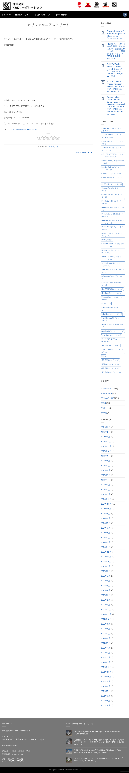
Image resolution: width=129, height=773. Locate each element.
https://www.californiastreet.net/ (24, 129)
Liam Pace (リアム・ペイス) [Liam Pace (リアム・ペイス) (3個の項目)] (111, 293)
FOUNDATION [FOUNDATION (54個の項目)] (106, 240)
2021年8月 (105, 686)
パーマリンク (54, 147)
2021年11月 (106, 672)
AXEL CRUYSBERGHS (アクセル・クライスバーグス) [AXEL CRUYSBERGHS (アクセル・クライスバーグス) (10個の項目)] (112, 155)
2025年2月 (105, 489)
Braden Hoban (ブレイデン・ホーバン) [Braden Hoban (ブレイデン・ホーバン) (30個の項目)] (112, 162)
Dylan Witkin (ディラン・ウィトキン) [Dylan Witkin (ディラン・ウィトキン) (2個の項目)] (112, 228)
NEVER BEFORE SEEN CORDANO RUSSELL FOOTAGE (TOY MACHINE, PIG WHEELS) (116, 86)
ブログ (50, 15)
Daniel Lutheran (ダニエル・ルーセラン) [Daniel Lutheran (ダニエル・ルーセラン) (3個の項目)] (112, 215)
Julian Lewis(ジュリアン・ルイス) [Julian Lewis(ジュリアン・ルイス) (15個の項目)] (112, 277)
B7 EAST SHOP (84, 152)
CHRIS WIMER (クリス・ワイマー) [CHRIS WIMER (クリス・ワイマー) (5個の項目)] (112, 179)
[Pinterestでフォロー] (22, 760)
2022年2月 (105, 657)
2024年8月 (105, 518)
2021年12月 (106, 667)
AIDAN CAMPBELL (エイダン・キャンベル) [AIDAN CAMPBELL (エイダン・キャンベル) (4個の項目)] (111, 136)
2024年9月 (105, 513)
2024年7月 (105, 523)
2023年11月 (106, 556)
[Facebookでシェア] (39, 138)
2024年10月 (106, 508)
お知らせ (105, 408)
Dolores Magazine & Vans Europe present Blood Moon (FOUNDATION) (116, 34)
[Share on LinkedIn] (57, 138)
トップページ (7, 15)
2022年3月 (105, 652)
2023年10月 (106, 561)
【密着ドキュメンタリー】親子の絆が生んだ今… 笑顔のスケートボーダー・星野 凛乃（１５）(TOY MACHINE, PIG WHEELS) (116, 51)
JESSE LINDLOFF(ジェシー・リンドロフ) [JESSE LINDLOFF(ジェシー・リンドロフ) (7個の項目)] (112, 271)
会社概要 (18, 15)
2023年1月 (105, 604)
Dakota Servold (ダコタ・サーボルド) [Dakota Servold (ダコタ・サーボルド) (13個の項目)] (112, 202)
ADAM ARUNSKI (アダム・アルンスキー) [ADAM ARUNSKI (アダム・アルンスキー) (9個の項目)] (112, 129)
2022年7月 (105, 633)
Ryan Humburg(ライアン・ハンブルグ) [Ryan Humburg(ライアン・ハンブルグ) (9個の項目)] (112, 319)
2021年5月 (105, 700)
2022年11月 (106, 614)
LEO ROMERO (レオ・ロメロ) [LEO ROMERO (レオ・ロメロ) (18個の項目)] (112, 289)
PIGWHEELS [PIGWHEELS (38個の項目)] (106, 304)
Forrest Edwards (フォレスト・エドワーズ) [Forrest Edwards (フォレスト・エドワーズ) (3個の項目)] (112, 234)
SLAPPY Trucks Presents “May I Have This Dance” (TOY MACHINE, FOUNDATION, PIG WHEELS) (116, 70)
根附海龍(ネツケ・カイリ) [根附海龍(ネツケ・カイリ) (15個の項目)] (110, 368)
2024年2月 (105, 542)
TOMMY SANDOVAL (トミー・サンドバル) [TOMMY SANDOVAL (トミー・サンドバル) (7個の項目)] (112, 340)
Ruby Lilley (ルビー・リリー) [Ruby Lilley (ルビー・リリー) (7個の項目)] (111, 314)
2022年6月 (105, 638)
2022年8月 (105, 628)
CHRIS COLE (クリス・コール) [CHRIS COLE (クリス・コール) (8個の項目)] (112, 174)
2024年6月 (105, 528)
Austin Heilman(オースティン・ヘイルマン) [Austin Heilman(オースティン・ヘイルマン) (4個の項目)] (111, 149)
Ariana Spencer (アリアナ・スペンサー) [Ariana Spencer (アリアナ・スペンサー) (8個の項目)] (112, 142)
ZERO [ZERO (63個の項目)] (103, 356)
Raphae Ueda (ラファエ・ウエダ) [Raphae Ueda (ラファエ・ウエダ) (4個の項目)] (112, 308)
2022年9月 (105, 624)
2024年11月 (106, 504)
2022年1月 (105, 662)
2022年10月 (106, 619)
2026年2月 (105, 432)
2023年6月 (105, 580)
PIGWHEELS (106, 393)
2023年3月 (105, 595)
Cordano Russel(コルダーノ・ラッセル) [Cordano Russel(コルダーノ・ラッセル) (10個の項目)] (112, 189)
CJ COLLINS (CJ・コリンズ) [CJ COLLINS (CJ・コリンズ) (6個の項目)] (111, 184)
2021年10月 (106, 676)
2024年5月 (105, 532)
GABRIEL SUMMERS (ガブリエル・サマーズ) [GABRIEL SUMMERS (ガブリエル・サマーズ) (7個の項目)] (112, 245)
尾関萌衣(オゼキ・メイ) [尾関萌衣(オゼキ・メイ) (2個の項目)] (110, 364)
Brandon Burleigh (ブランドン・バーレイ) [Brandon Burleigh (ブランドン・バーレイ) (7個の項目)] (111, 168)
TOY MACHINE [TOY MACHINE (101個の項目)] (107, 346)
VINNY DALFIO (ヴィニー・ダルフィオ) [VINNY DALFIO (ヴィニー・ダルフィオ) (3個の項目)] (112, 351)
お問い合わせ (61, 15)
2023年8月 (105, 571)
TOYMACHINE (107, 398)
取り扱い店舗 (40, 15)
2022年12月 (106, 609)
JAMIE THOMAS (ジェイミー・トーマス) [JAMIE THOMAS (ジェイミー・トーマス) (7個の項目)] (111, 258)
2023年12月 (106, 552)
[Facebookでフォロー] (4, 760)
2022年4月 (105, 648)
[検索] (125, 15)
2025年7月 (105, 465)
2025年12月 (106, 441)
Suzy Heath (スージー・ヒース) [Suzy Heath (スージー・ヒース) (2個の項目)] (112, 331)
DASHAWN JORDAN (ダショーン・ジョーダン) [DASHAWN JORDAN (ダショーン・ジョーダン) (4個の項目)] (112, 221)
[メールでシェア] (48, 138)
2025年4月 (105, 480)
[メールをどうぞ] (18, 760)
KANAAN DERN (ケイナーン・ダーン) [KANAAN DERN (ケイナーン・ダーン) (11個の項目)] (112, 283)
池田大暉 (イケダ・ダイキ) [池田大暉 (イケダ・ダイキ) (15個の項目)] (111, 372)
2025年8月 (105, 460)
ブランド (28, 15)
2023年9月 (105, 566)
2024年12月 (106, 499)
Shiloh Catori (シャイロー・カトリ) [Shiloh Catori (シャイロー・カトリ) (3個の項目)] (112, 326)
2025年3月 (105, 484)
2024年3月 (105, 537)
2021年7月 (105, 691)
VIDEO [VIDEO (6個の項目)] (117, 346)
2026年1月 (105, 436)
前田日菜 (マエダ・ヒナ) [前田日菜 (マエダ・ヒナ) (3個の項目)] (110, 360)
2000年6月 (105, 705)
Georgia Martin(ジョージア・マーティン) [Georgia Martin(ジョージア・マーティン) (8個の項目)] (112, 251)
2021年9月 (105, 681)
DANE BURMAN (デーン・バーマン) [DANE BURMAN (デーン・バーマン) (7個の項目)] (112, 208)
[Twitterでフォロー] (13, 760)
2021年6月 (105, 696)
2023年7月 (105, 576)
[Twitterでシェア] (44, 138)
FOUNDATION (107, 388)
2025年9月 (105, 456)
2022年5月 (105, 643)
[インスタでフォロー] (9, 760)
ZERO (103, 403)
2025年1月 (105, 494)
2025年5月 (105, 475)
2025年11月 (106, 446)
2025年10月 (106, 451)
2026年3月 (105, 427)
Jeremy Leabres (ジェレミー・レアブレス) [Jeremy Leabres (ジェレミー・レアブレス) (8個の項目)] (112, 264)
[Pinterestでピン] (53, 138)
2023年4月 (105, 590)
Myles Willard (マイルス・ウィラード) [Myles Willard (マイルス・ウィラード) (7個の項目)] (112, 298)
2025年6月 (105, 470)
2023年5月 (105, 585)
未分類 (104, 412)
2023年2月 (105, 600)
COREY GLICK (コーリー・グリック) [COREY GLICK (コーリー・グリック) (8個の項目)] (112, 195)
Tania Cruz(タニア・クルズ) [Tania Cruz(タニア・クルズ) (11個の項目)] (111, 335)
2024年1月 (105, 547)
